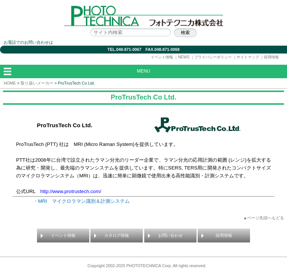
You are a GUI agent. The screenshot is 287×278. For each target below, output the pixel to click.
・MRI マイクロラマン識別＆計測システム (81, 201)
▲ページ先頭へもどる (263, 218)
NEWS (183, 57)
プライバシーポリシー (213, 57)
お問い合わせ (170, 235)
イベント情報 (162, 57)
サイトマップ (248, 57)
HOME (10, 83)
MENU (143, 71)
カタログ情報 (116, 235)
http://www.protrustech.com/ (70, 191)
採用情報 (271, 57)
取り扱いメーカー (37, 83)
